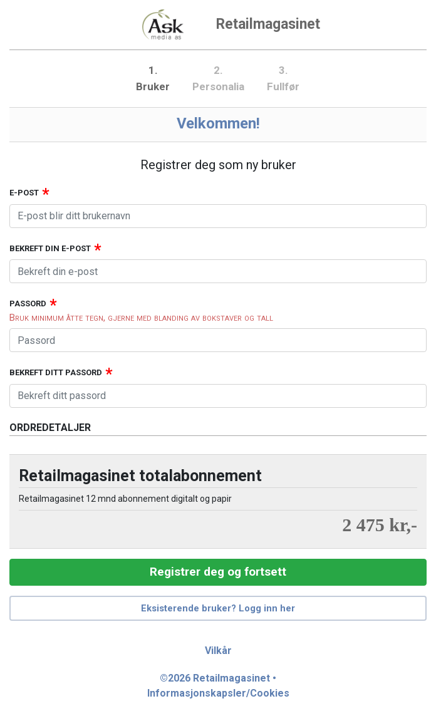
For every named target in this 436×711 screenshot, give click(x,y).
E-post (24, 192)
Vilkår (218, 651)
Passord (27, 303)
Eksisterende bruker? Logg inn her (218, 608)
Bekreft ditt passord (55, 372)
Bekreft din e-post (50, 248)
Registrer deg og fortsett (218, 571)
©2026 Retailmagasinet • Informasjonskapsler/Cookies (218, 685)
